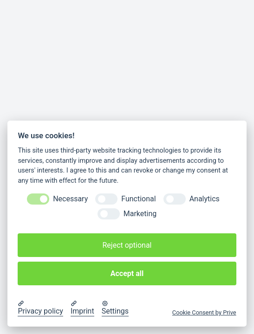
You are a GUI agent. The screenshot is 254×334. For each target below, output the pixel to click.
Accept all (127, 273)
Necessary (70, 198)
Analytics (204, 198)
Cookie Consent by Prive (204, 312)
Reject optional (126, 245)
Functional (138, 198)
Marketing (140, 213)
